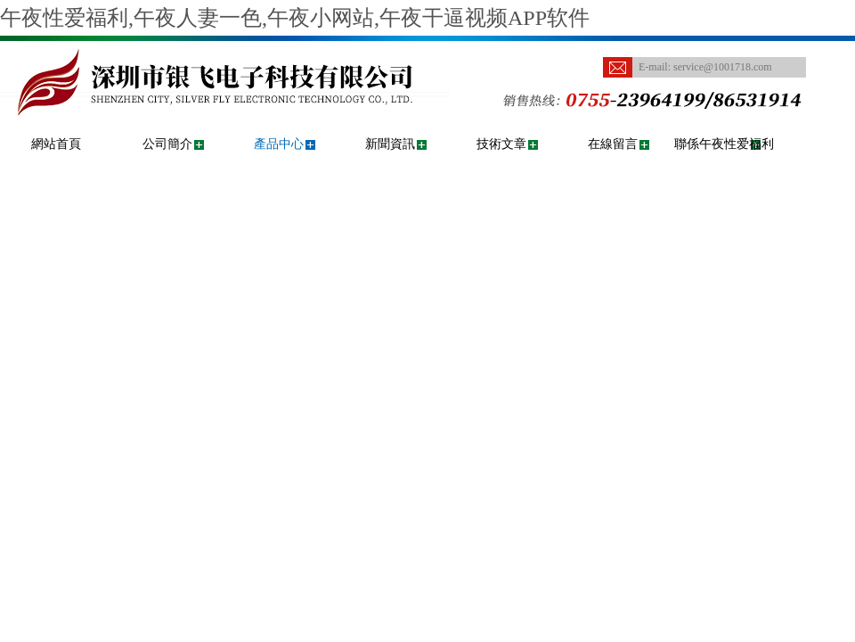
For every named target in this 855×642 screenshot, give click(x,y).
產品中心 (279, 144)
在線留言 (613, 144)
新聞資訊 (390, 144)
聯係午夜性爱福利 (724, 144)
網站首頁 (56, 144)
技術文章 (501, 144)
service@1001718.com (722, 67)
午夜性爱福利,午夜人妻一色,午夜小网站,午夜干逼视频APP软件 (295, 17)
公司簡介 (167, 144)
